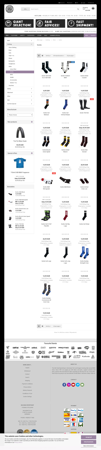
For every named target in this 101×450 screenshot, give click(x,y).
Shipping (27, 380)
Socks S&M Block (65, 187)
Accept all (89, 437)
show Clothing (12, 47)
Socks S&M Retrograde (46, 188)
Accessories (13, 80)
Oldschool (31, 35)
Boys (10, 50)
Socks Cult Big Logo (65, 225)
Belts (11, 74)
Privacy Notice (18, 442)
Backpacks (12, 61)
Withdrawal (27, 371)
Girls (10, 53)
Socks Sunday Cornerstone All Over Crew (46, 300)
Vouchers (11, 85)
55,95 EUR (19, 145)
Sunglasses (12, 63)
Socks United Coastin (84, 76)
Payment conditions (27, 384)
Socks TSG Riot (84, 113)
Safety (22, 35)
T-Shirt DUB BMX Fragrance (20, 172)
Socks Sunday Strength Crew (84, 262)
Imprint (27, 367)
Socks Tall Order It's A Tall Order (46, 76)
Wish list (91, 3)
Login (83, 3)
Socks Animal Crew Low (84, 188)
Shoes (10, 58)
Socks (12, 72)
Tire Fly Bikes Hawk (19, 141)
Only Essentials (88, 442)
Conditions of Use (27, 393)
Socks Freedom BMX (65, 76)
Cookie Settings (27, 396)
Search (69, 3)
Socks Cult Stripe (84, 224)
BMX (7, 35)
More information (88, 446)
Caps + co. (11, 55)
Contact (27, 374)
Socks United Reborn (65, 151)
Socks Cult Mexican (46, 113)
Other (39, 35)
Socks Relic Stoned (84, 151)
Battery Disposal (27, 390)
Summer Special (55, 35)
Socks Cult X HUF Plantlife (46, 225)
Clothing (14, 35)
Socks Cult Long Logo (65, 262)
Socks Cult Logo (46, 261)
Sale (45, 35)
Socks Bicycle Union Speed (46, 151)
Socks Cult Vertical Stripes (65, 113)
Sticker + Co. (13, 82)
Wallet (12, 77)
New (86, 35)
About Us (62, 3)
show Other (13, 69)
